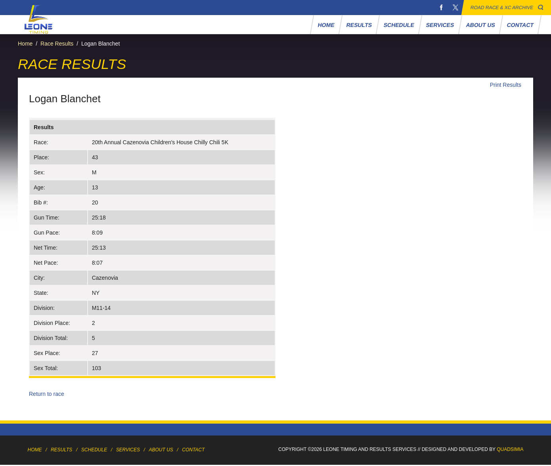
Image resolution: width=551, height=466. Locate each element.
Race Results (56, 43)
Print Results (505, 85)
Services (440, 25)
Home (326, 25)
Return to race (46, 394)
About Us (480, 25)
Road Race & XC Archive (502, 7)
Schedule (399, 25)
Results (359, 25)
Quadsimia (510, 449)
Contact (520, 25)
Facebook (441, 7)
